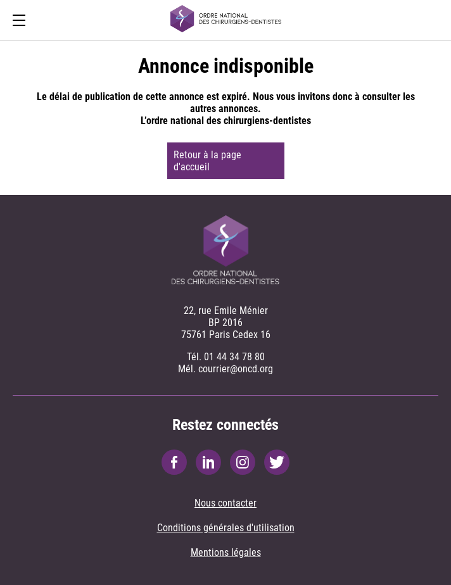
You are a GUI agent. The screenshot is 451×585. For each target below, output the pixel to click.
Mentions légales (226, 552)
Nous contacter (225, 503)
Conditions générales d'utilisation (226, 528)
